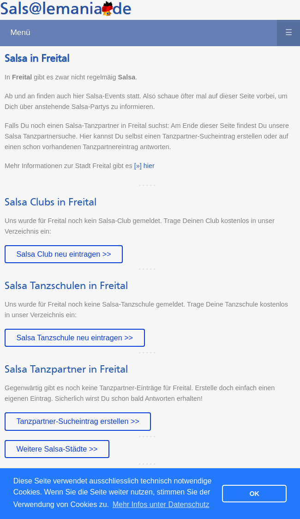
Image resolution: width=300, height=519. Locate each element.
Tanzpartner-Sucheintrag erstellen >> (77, 421)
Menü (155, 33)
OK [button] (254, 493)
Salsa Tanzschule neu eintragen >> (74, 337)
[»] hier (144, 165)
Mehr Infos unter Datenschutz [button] (161, 504)
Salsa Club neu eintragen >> (63, 254)
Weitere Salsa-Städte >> (56, 449)
